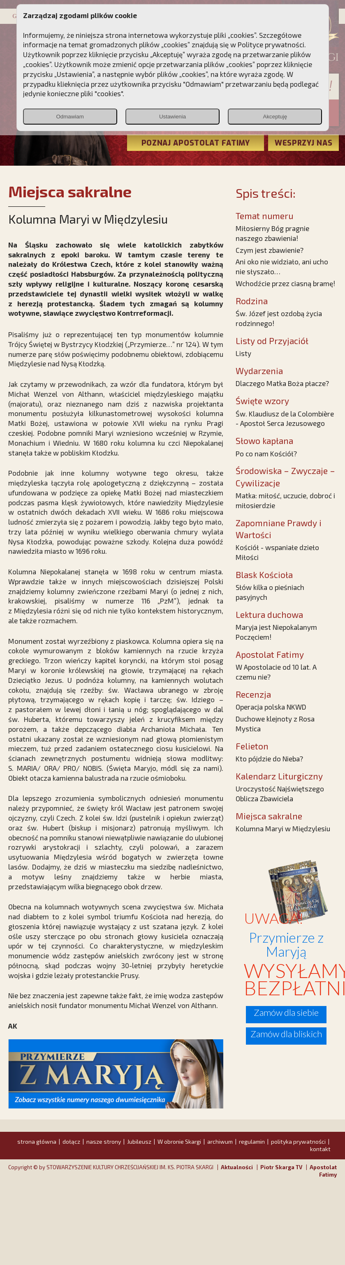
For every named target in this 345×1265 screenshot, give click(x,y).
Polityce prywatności (271, 44)
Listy (243, 353)
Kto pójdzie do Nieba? (269, 758)
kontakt (320, 1148)
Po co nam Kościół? (266, 453)
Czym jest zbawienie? (269, 250)
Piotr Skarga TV (281, 1167)
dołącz (71, 1141)
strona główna (36, 1141)
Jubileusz (139, 1141)
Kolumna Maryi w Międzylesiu (283, 828)
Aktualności (237, 1167)
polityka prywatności (298, 1141)
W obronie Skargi (179, 1141)
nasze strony (103, 1141)
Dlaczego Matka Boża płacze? (282, 383)
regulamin (252, 1141)
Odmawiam (69, 116)
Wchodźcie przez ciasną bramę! (285, 283)
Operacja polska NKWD (271, 707)
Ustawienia (172, 116)
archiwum (220, 1141)
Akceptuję (275, 116)
